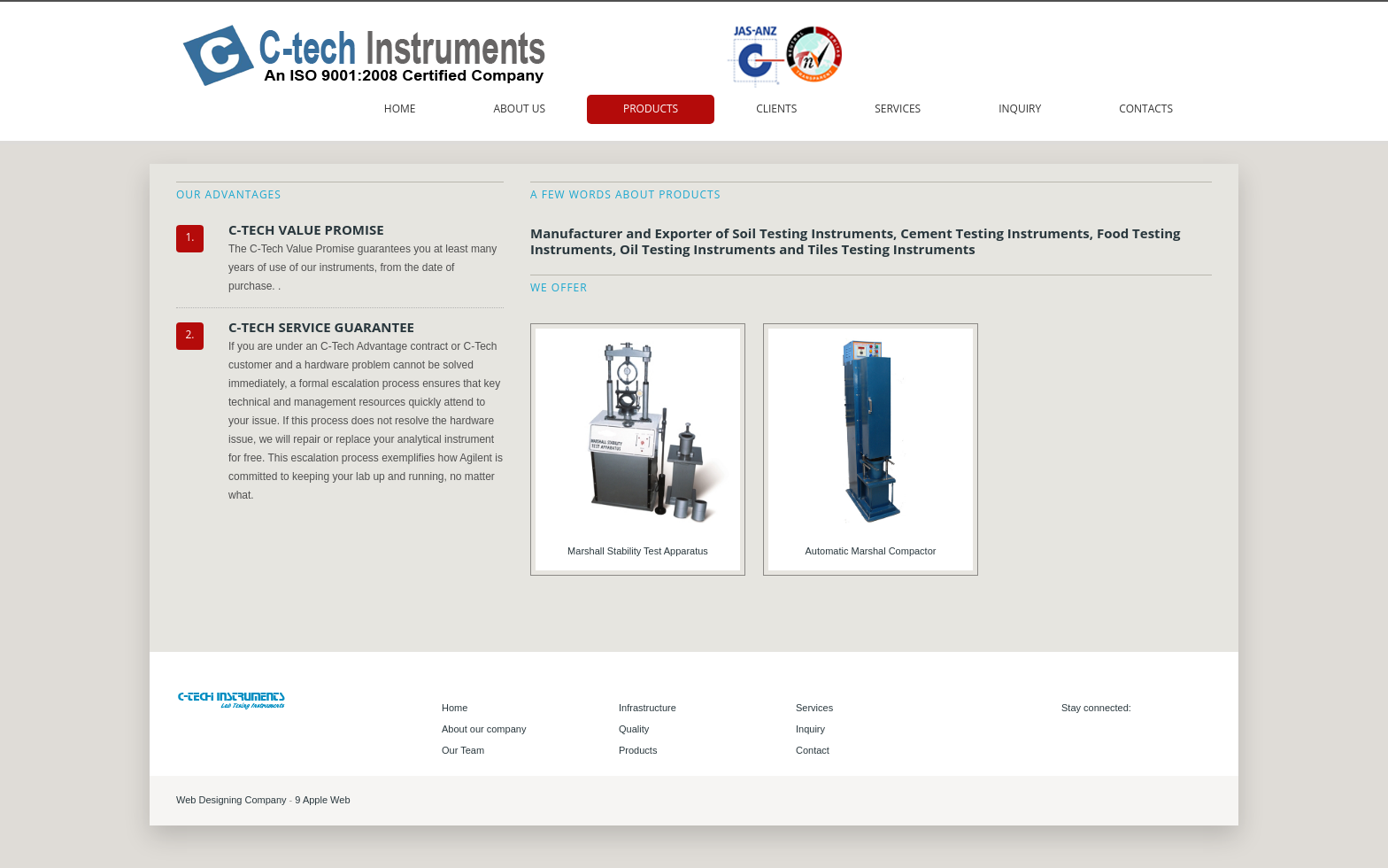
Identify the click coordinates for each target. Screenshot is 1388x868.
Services (898, 108)
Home (400, 108)
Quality (634, 729)
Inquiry (1020, 108)
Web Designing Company (232, 799)
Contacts (1146, 108)
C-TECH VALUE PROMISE (306, 229)
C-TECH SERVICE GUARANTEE (321, 327)
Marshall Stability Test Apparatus (637, 551)
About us (518, 108)
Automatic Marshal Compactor (871, 551)
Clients (776, 108)
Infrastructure (647, 707)
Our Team (463, 750)
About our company (484, 729)
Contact (812, 750)
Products (650, 108)
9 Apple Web (322, 799)
